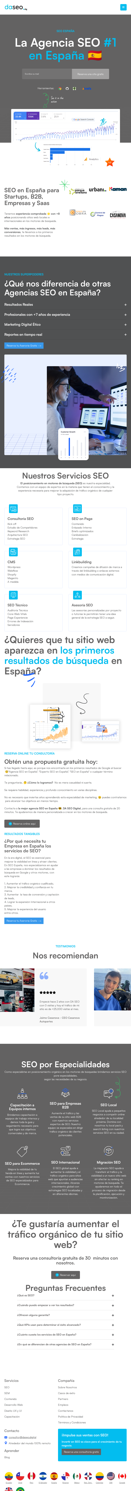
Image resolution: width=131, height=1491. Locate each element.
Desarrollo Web (13, 1404)
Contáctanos (65, 1410)
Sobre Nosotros (67, 1387)
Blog (7, 1457)
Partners (63, 1399)
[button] (123, 7)
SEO (6, 1387)
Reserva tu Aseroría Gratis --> (24, 345)
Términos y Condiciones (72, 1422)
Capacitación (12, 1416)
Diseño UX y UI (13, 1410)
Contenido (10, 1399)
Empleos (63, 1404)
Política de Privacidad (70, 1416)
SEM (7, 1393)
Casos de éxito (66, 1393)
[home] (16, 7)
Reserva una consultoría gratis (81, 1451)
